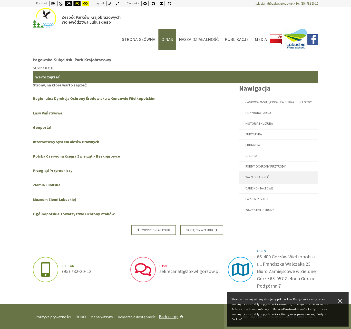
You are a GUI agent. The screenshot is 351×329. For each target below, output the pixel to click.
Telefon (68, 266)
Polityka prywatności (53, 316)
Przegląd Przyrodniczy (52, 170)
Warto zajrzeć (257, 177)
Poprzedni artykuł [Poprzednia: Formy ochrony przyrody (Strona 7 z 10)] (154, 229)
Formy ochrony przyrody (265, 166)
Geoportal (42, 127)
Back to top (171, 316)
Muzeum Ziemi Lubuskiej (54, 199)
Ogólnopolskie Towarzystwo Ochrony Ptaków (74, 213)
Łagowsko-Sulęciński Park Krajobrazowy (278, 102)
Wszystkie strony (259, 210)
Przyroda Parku (258, 113)
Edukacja (252, 145)
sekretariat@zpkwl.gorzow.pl (274, 3)
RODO (81, 316)
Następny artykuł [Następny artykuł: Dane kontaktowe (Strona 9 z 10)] (202, 229)
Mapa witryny (102, 316)
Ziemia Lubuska (46, 184)
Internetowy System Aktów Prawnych (66, 141)
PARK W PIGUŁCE (257, 199)
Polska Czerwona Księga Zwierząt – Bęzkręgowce (76, 156)
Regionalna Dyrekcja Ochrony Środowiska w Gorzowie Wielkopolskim (94, 98)
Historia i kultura (259, 124)
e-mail (163, 266)
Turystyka (253, 134)
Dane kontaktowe (259, 188)
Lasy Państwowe (47, 113)
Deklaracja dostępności (137, 316)
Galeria (251, 156)
